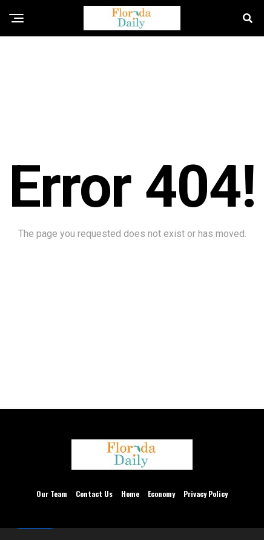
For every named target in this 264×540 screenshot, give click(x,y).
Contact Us (94, 493)
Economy (161, 493)
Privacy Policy (205, 493)
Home (130, 493)
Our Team (51, 493)
